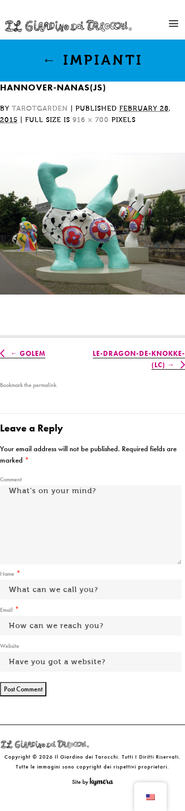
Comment (11, 479)
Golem (32, 353)
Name (7, 574)
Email (6, 610)
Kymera (103, 782)
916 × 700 (91, 120)
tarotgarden (40, 109)
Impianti (92, 60)
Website (9, 646)
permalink (44, 385)
